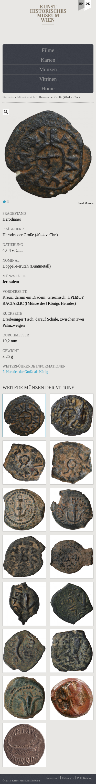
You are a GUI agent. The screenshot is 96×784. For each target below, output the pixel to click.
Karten (48, 60)
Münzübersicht (26, 97)
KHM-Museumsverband (26, 780)
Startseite (8, 97)
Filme (48, 50)
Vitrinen (48, 79)
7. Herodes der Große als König (25, 372)
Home (48, 88)
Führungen (68, 777)
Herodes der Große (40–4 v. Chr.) (59, 97)
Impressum (52, 777)
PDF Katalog (84, 777)
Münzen (48, 69)
